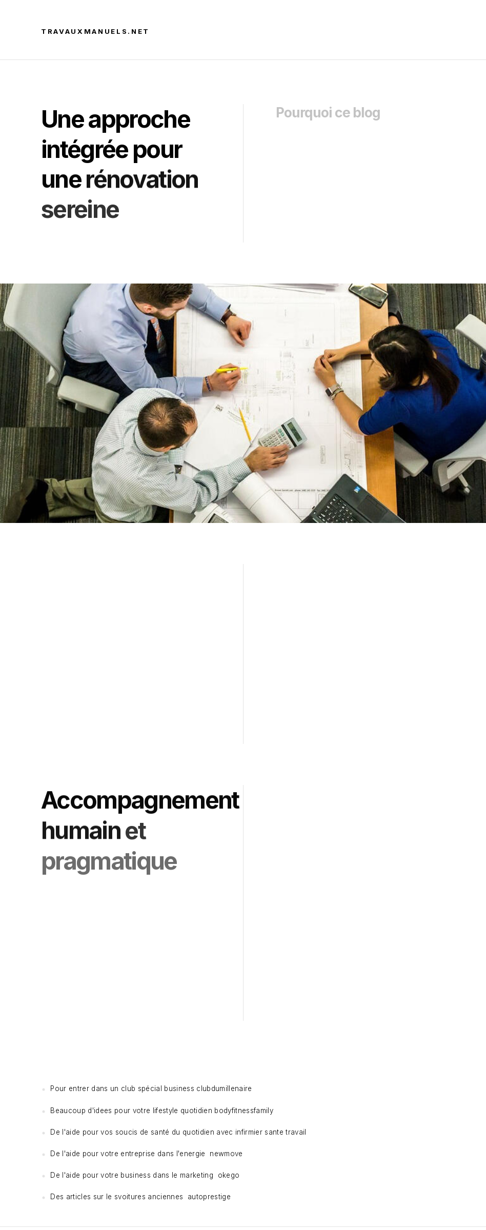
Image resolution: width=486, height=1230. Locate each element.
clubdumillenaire (224, 1088)
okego (229, 1175)
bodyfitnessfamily (243, 1110)
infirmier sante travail (271, 1132)
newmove (226, 1154)
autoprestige (209, 1197)
